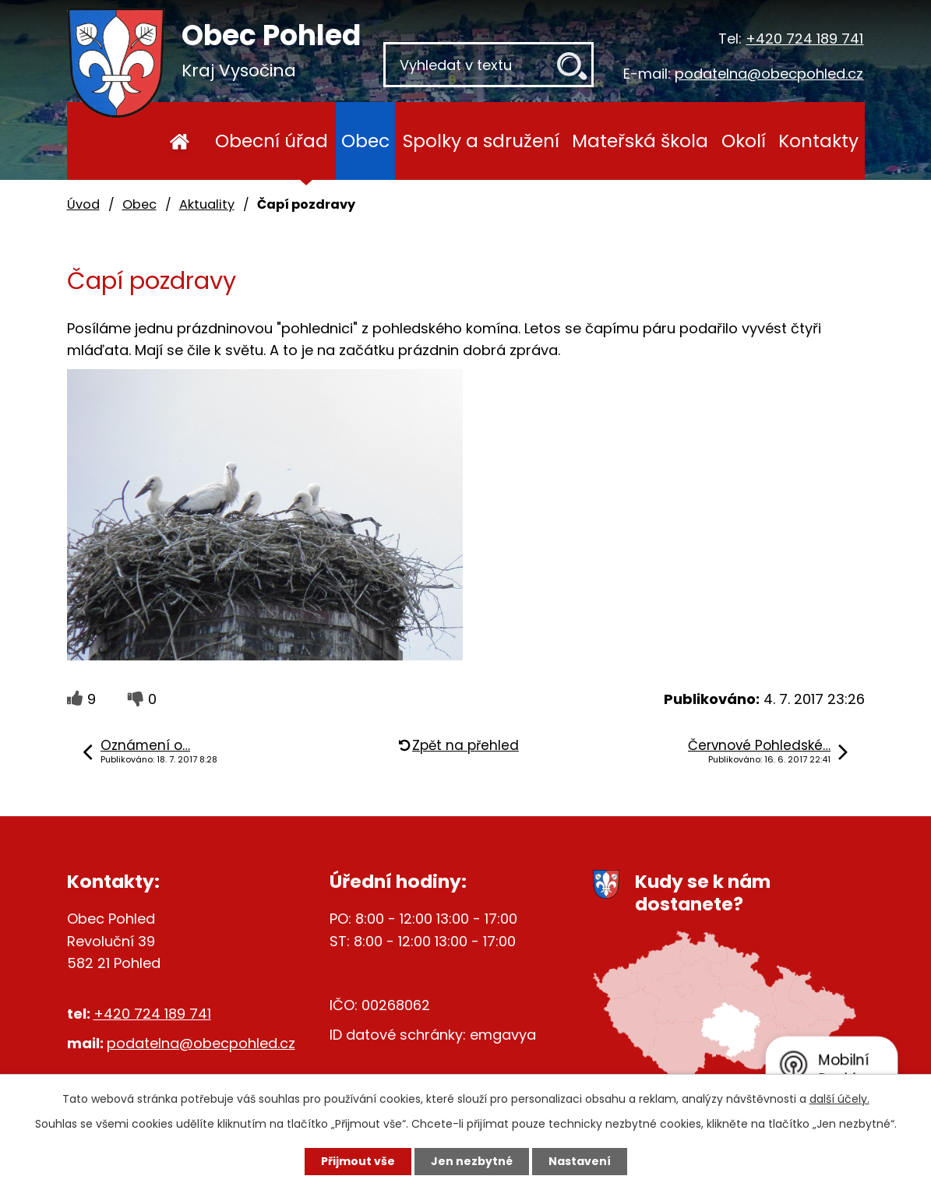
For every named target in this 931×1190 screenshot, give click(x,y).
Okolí (743, 140)
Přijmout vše (358, 1161)
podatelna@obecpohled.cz (769, 73)
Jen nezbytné (472, 1161)
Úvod (179, 141)
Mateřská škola (640, 140)
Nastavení (579, 1161)
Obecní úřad (271, 140)
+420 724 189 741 (804, 38)
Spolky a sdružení (481, 140)
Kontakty (818, 140)
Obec (365, 140)
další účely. (839, 1099)
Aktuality (207, 204)
